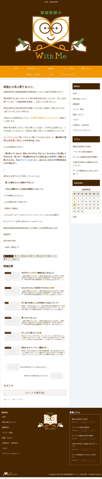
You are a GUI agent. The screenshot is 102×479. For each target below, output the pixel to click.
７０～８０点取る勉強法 (83, 152)
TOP (75, 94)
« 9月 (75, 217)
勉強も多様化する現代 (82, 147)
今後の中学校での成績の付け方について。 (85, 163)
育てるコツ (8, 259)
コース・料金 (78, 109)
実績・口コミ (78, 115)
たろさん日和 (8, 256)
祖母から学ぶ (52, 256)
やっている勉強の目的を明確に (85, 157)
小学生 (33, 256)
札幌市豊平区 (41, 256)
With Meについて (80, 99)
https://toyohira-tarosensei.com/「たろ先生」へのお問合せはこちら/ (30, 228)
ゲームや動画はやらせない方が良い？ (85, 172)
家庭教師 (25, 256)
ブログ (75, 120)
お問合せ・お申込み (81, 125)
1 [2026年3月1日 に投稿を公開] (74, 198)
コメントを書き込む (35, 394)
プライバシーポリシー (82, 130)
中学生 (17, 256)
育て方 (16, 259)
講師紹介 (76, 104)
